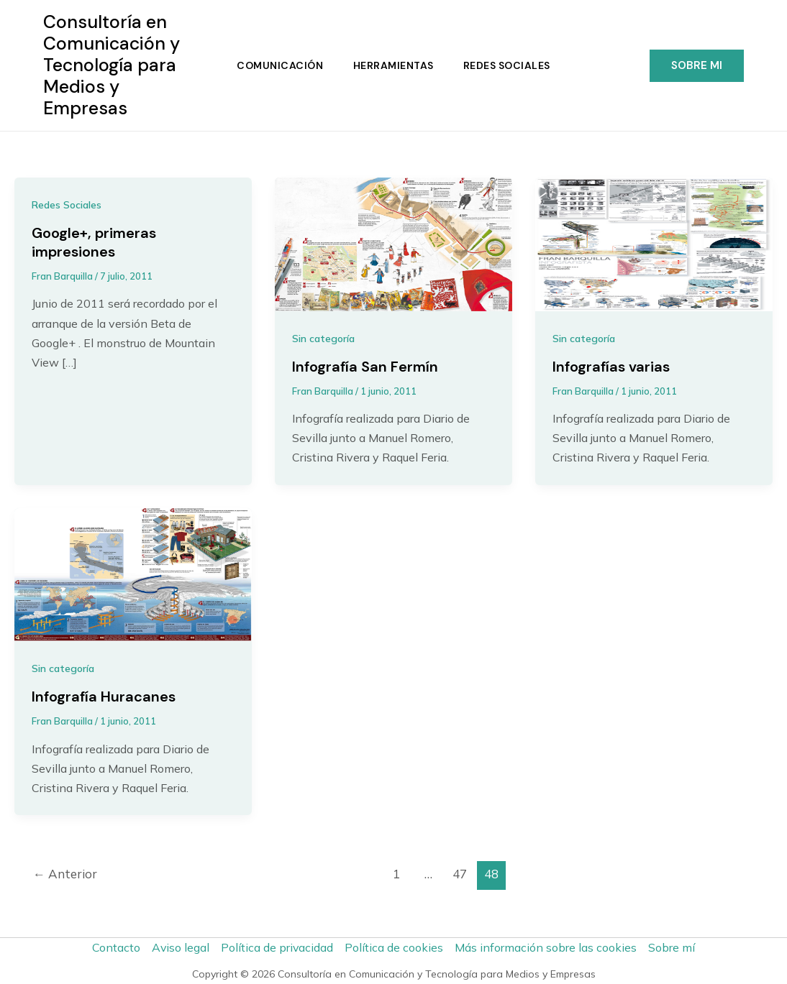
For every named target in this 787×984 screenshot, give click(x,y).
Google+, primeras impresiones (94, 243)
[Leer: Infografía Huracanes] (133, 573)
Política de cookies (394, 947)
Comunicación (278, 65)
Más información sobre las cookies (546, 947)
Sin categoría (323, 338)
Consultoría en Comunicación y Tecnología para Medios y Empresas (111, 65)
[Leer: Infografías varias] (654, 243)
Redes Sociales (508, 65)
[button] (697, 66)
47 (459, 875)
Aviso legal (180, 947)
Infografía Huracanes (104, 698)
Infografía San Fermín (365, 367)
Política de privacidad (277, 947)
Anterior (65, 875)
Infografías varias (611, 367)
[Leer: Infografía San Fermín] (393, 243)
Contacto (115, 947)
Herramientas (393, 65)
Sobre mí (672, 947)
